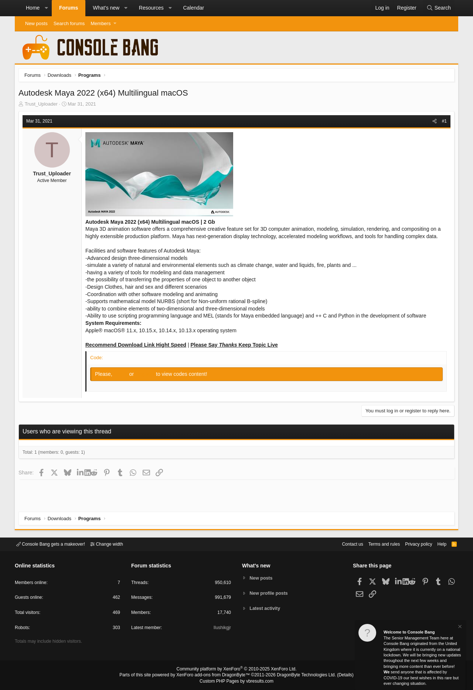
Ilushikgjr (221, 629)
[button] (46, 8)
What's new (106, 8)
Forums (68, 8)
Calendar (193, 8)
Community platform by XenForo (236, 670)
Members (100, 23)
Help (437, 543)
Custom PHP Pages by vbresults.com (236, 681)
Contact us (341, 543)
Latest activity (266, 609)
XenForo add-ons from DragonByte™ (215, 675)
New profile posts (270, 593)
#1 (442, 123)
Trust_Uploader (43, 106)
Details (336, 675)
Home (33, 8)
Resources (151, 8)
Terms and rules (375, 543)
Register (147, 376)
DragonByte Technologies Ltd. (300, 675)
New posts (36, 23)
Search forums (69, 23)
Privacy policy (412, 543)
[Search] (439, 8)
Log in (123, 376)
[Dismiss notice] (459, 627)
